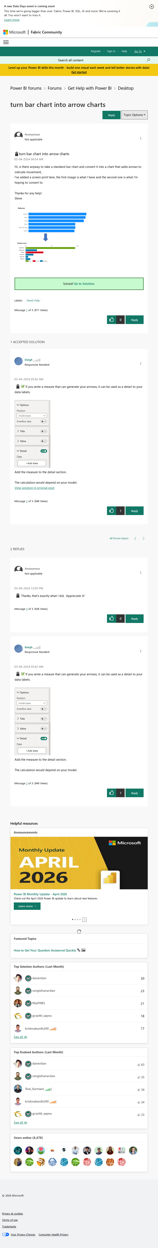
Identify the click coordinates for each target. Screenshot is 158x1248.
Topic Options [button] (133, 115)
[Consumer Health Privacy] (53, 1234)
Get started (79, 72)
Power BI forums (26, 88)
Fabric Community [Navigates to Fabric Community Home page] (46, 32)
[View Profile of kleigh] (29, 359)
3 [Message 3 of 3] (27, 608)
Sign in (111, 51)
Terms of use (10, 1220)
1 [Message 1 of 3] (27, 310)
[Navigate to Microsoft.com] (14, 32)
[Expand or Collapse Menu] (6, 42)
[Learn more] (27, 906)
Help (124, 51)
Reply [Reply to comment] (134, 511)
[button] (111, 115)
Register (96, 51)
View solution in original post (34, 488)
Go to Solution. (84, 284)
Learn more (12, 20)
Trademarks (9, 1226)
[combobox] (104, 60)
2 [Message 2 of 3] (27, 501)
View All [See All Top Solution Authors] (20, 1037)
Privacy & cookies (12, 1213)
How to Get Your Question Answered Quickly (45, 950)
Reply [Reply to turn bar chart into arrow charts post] (134, 320)
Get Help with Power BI (90, 88)
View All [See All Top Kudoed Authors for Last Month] (20, 1122)
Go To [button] (138, 51)
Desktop (126, 88)
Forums (55, 88)
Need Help (33, 300)
